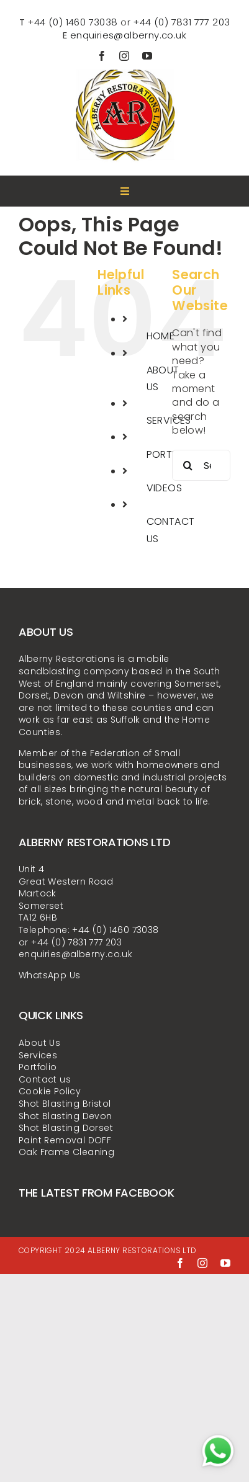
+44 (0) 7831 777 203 (181, 22)
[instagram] (124, 56)
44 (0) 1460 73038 (76, 22)
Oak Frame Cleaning (66, 1152)
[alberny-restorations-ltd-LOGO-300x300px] (124, 65)
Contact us (45, 1079)
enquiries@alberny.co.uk (128, 35)
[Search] (187, 465)
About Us (39, 1043)
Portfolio (38, 1067)
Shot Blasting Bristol (65, 1103)
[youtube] (147, 56)
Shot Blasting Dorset (66, 1128)
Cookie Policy (50, 1091)
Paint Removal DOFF (65, 1140)
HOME (161, 336)
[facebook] (102, 56)
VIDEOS (164, 488)
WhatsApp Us (49, 975)
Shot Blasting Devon (65, 1116)
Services (38, 1055)
